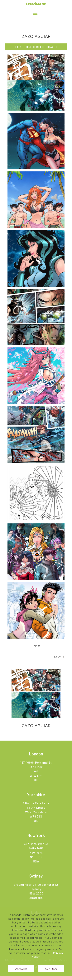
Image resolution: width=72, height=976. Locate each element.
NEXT (60, 657)
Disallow (21, 968)
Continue (51, 968)
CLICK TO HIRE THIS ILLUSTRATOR (36, 47)
